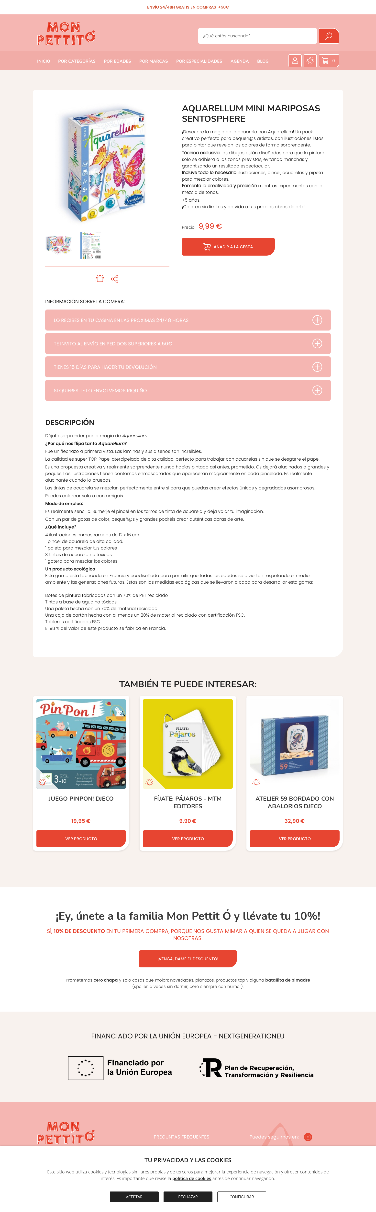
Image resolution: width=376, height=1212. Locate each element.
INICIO (43, 61)
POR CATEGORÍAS (77, 61)
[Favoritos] (310, 60)
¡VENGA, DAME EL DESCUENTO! (187, 959)
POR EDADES (117, 61)
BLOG (263, 61)
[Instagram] (308, 1137)
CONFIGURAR (242, 1197)
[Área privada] (295, 60)
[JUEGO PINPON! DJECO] (81, 773)
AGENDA (240, 61)
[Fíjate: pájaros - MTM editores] (188, 773)
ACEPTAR (134, 1197)
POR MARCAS (153, 61)
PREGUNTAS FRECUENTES (181, 1137)
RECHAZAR (188, 1197)
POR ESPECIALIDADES (199, 61)
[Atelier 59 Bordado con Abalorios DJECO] (294, 773)
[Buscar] (329, 36)
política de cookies (191, 1178)
